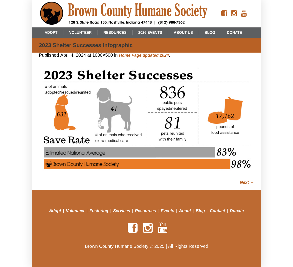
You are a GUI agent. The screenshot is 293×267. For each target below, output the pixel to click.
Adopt (55, 211)
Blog (200, 211)
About (185, 211)
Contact (217, 211)
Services (121, 211)
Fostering (99, 211)
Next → (247, 182)
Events (167, 211)
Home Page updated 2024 (144, 55)
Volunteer (75, 211)
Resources (145, 211)
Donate (237, 211)
